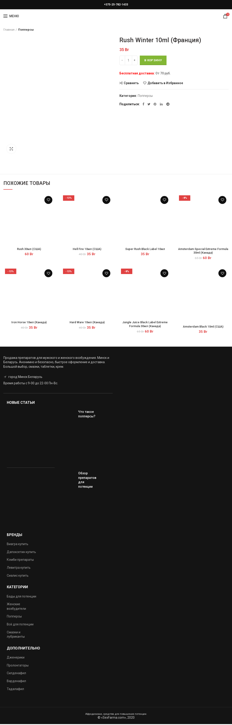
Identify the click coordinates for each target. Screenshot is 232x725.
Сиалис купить (18, 576)
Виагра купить (17, 545)
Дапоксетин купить (21, 553)
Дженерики (15, 658)
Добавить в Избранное (165, 83)
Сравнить (131, 83)
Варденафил (16, 682)
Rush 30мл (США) (29, 249)
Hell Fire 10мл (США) (87, 249)
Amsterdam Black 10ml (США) (203, 327)
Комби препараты (20, 561)
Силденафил (16, 674)
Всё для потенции (20, 625)
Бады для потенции (21, 597)
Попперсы (26, 29)
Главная (8, 29)
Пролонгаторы (18, 666)
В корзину (153, 60)
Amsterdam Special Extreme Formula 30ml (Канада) (203, 251)
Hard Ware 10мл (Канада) (87, 323)
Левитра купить (19, 569)
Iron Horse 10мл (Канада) (29, 323)
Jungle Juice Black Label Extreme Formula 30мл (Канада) (145, 325)
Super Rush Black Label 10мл (145, 249)
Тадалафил (15, 690)
